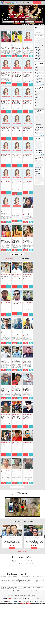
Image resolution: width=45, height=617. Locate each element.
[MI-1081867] (6, 174)
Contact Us (16, 594)
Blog (8, 595)
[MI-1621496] (6, 267)
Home (2, 594)
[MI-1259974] (6, 202)
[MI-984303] (28, 174)
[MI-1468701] (17, 407)
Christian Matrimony (31, 563)
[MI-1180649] (6, 379)
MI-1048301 (19, 181)
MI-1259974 (8, 209)
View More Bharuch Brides (17, 254)
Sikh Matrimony (22, 563)
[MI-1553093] (6, 352)
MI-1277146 (30, 209)
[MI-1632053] (28, 323)
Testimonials (25, 594)
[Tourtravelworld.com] (28, 601)
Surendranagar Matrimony (37, 180)
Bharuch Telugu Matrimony (37, 91)
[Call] (10, 32)
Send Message (3, 56)
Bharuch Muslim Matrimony (37, 42)
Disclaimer (12, 595)
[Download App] (41, 598)
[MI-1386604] (6, 65)
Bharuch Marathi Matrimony (37, 102)
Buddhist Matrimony (31, 565)
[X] (6, 598)
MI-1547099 (19, 359)
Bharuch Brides (37, 27)
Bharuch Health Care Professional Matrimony (39, 120)
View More (42, 84)
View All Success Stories (22, 551)
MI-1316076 (30, 238)
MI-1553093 (8, 359)
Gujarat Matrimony (38, 32)
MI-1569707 (30, 386)
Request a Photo (6, 68)
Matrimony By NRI (39, 591)
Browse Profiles (22, 2)
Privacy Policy (17, 595)
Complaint (29, 594)
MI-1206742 (19, 72)
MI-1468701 (19, 414)
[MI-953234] (6, 37)
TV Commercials (33, 595)
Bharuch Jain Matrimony (39, 45)
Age (15, 19)
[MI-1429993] (6, 120)
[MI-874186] (17, 323)
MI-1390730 (19, 274)
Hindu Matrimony (13, 563)
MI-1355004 (30, 470)
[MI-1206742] (17, 65)
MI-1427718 (8, 470)
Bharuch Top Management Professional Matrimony (39, 123)
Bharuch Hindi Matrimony (37, 94)
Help (43, 2)
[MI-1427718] (6, 463)
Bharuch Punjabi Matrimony (37, 105)
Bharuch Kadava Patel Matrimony (38, 79)
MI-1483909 (8, 414)
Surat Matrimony (37, 171)
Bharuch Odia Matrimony (39, 99)
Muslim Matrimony (14, 565)
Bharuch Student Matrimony (37, 130)
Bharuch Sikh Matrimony (39, 47)
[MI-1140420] (6, 295)
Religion (26, 19)
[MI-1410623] (17, 120)
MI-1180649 (8, 386)
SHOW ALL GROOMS (25, 27)
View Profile (8, 56)
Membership (6, 594)
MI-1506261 (19, 100)
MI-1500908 (30, 302)
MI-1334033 (8, 154)
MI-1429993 (8, 127)
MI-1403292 (19, 470)
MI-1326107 (19, 442)
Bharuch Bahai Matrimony (37, 53)
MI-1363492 (30, 274)
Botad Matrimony (38, 182)
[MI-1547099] (17, 352)
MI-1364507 (30, 127)
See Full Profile (15, 54)
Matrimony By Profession (28, 591)
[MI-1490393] (17, 202)
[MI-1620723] (28, 65)
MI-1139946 (19, 302)
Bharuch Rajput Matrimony (37, 70)
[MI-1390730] (17, 267)
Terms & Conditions (39, 594)
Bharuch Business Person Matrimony (38, 133)
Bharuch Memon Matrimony (37, 76)
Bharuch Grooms (38, 29)
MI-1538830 (30, 442)
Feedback (20, 594)
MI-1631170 (8, 238)
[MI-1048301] (17, 174)
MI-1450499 (30, 414)
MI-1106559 (19, 386)
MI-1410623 (19, 127)
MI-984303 (30, 181)
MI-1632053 (30, 330)
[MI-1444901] (28, 93)
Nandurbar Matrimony (38, 177)
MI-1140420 (8, 302)
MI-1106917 (30, 154)
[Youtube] (8, 598)
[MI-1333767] (6, 435)
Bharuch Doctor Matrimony (37, 114)
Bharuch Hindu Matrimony (37, 39)
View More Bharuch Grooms (17, 487)
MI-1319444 (8, 330)
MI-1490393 (19, 209)
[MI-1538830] (28, 435)
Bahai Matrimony (22, 567)
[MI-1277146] (28, 202)
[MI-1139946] (17, 295)
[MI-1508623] (6, 93)
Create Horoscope (27, 595)
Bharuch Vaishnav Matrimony (38, 82)
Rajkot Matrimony (38, 148)
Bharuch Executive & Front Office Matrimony (39, 127)
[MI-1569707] (28, 379)
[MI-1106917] (28, 147)
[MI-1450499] (28, 407)
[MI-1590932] (28, 36)
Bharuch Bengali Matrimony (37, 97)
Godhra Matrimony (38, 167)
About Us (33, 594)
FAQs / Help (11, 594)
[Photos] (21, 319)
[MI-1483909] (6, 407)
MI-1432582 (19, 238)
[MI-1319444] (6, 323)
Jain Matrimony (22, 565)
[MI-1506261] (17, 93)
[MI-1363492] (28, 267)
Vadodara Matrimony (38, 146)
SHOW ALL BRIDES (8, 27)
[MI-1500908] (28, 295)
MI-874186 (19, 330)
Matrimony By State (16, 591)
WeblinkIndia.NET (41, 603)
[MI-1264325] (28, 352)
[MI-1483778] (17, 37)
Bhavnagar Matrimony (38, 150)
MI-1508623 (8, 100)
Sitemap (21, 595)
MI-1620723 (30, 72)
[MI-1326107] (17, 435)
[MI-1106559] (17, 379)
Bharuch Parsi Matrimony (37, 59)
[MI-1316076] (28, 231)
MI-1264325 (30, 359)
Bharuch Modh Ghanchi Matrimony (38, 73)
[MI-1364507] (28, 120)
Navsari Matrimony (38, 175)
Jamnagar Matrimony (38, 152)
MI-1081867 (8, 181)
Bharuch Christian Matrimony (38, 50)
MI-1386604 (8, 72)
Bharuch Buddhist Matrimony (38, 56)
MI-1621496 (8, 274)
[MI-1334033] (6, 147)
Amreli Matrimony (38, 160)
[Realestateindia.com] (16, 601)
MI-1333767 (8, 442)
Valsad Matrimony (38, 173)
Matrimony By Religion (6, 591)
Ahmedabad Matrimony (39, 141)
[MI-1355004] (28, 463)
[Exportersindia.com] (39, 601)
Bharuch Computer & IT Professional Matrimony (39, 117)
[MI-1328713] (17, 147)
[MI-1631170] (6, 231)
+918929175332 (28, 598)
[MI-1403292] (17, 463)
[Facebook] (5, 598)
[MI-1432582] (17, 231)
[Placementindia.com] (5, 601)
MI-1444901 (30, 100)
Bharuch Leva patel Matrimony (38, 67)
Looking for (5, 19)
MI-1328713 (19, 154)
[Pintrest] (10, 598)
